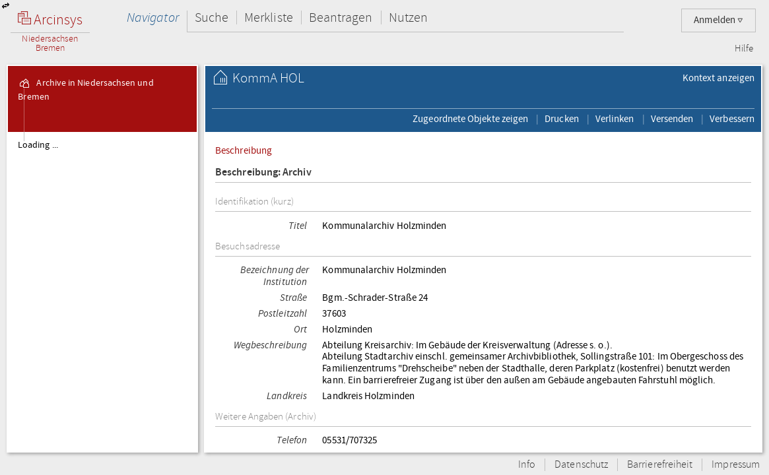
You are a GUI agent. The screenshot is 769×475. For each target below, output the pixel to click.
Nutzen (408, 17)
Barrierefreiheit (659, 465)
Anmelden (718, 20)
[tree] (102, 291)
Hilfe (744, 49)
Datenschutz (581, 465)
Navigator (153, 17)
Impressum (736, 465)
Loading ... (38, 145)
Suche (211, 17)
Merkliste (268, 17)
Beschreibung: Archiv (263, 172)
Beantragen (341, 17)
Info (526, 465)
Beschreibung (243, 150)
